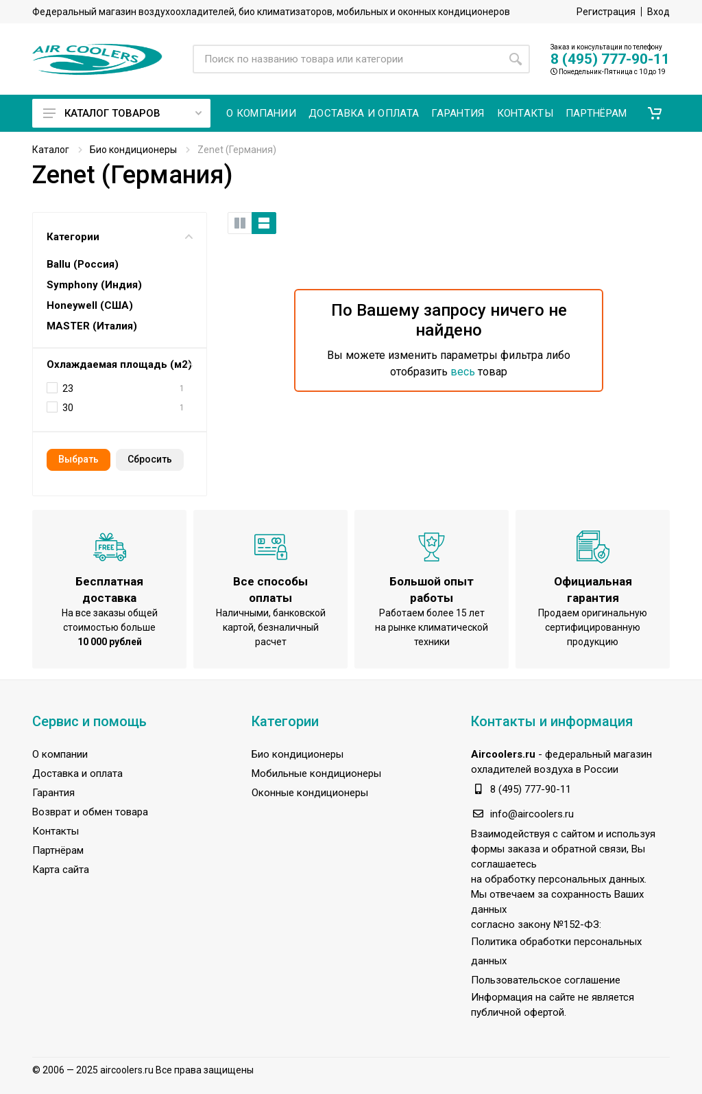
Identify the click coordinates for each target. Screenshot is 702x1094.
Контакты (55, 831)
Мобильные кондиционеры (316, 773)
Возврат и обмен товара (90, 812)
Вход (658, 11)
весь (462, 371)
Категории (120, 237)
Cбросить (150, 459)
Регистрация (606, 11)
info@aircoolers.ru (532, 814)
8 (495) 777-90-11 (610, 59)
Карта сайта (60, 869)
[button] (655, 113)
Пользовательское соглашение (545, 980)
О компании (60, 754)
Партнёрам (58, 850)
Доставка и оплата (77, 773)
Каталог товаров (122, 113)
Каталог (50, 149)
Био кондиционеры (133, 149)
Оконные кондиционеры (310, 793)
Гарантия (53, 793)
